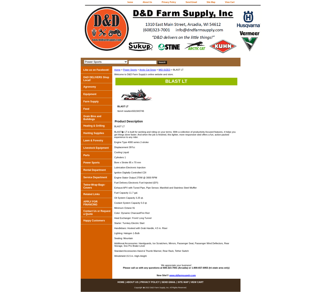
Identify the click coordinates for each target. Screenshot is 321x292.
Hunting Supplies (93, 133)
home (130, 2)
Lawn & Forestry (93, 140)
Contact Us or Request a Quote (97, 213)
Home (117, 69)
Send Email (191, 2)
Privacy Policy (169, 2)
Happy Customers (94, 220)
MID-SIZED (164, 69)
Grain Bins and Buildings (92, 118)
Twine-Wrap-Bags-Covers (94, 186)
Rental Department (94, 170)
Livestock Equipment (96, 147)
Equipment (89, 94)
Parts (86, 155)
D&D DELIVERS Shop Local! (96, 79)
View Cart (229, 2)
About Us (147, 2)
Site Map (211, 2)
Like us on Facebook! (96, 69)
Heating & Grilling (94, 125)
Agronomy (89, 86)
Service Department (95, 177)
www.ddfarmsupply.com (182, 275)
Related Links (91, 194)
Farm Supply (91, 101)
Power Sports (130, 69)
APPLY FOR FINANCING (90, 203)
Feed (86, 108)
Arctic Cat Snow (147, 69)
